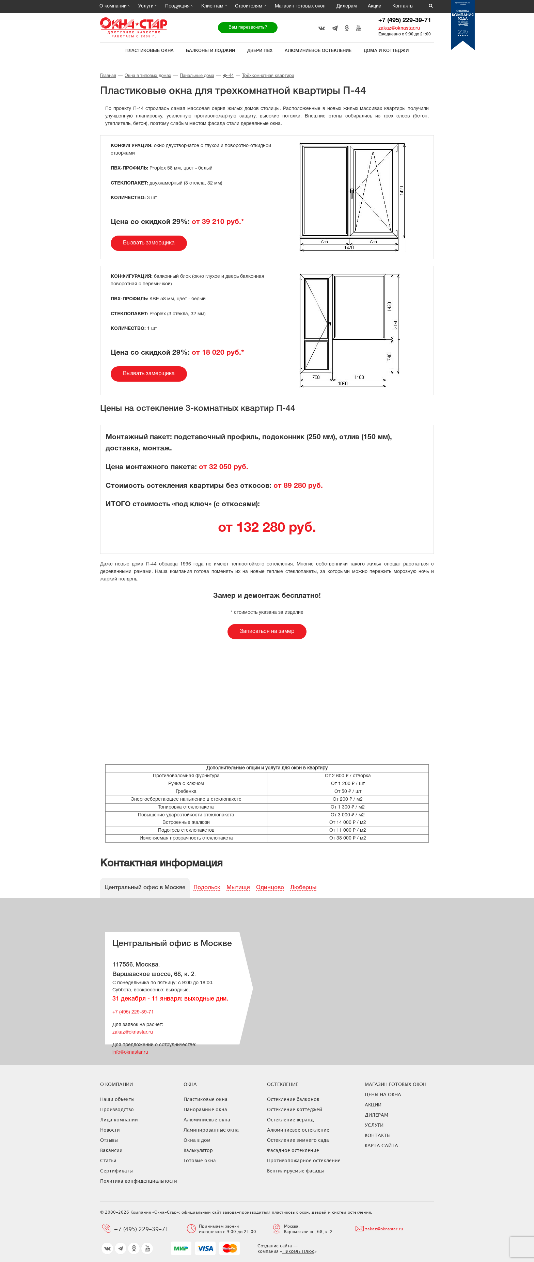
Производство (117, 1109)
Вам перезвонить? (248, 28)
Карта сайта (381, 1145)
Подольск (206, 887)
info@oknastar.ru (130, 1052)
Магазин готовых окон (300, 6)
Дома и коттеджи (386, 51)
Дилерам (346, 6)
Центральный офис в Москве (145, 887)
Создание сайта (275, 1245)
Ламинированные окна (211, 1130)
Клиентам (212, 6)
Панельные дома (197, 76)
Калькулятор (198, 1150)
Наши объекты (117, 1099)
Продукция (177, 6)
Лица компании (119, 1119)
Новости (110, 1130)
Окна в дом (197, 1140)
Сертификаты (116, 1170)
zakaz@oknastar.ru (399, 28)
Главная (108, 76)
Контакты (402, 6)
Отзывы (109, 1140)
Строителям (248, 6)
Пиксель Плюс (298, 1251)
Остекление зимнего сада (298, 1140)
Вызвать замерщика (149, 243)
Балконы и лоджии (210, 51)
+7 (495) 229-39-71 (404, 20)
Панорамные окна (205, 1109)
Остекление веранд (290, 1119)
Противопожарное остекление (304, 1160)
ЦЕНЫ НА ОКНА (383, 1094)
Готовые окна (200, 1160)
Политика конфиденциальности (138, 1181)
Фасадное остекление (293, 1150)
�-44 (228, 76)
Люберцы (303, 887)
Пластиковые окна (149, 51)
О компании (113, 6)
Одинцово (270, 887)
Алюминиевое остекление (318, 51)
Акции (374, 6)
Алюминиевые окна (207, 1119)
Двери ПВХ (259, 51)
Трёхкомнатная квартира (268, 76)
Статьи (108, 1160)
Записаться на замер (267, 631)
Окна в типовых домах (148, 76)
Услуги (146, 6)
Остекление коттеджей (294, 1109)
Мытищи (238, 887)
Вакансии (111, 1150)
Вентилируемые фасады (295, 1170)
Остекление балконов (293, 1099)
